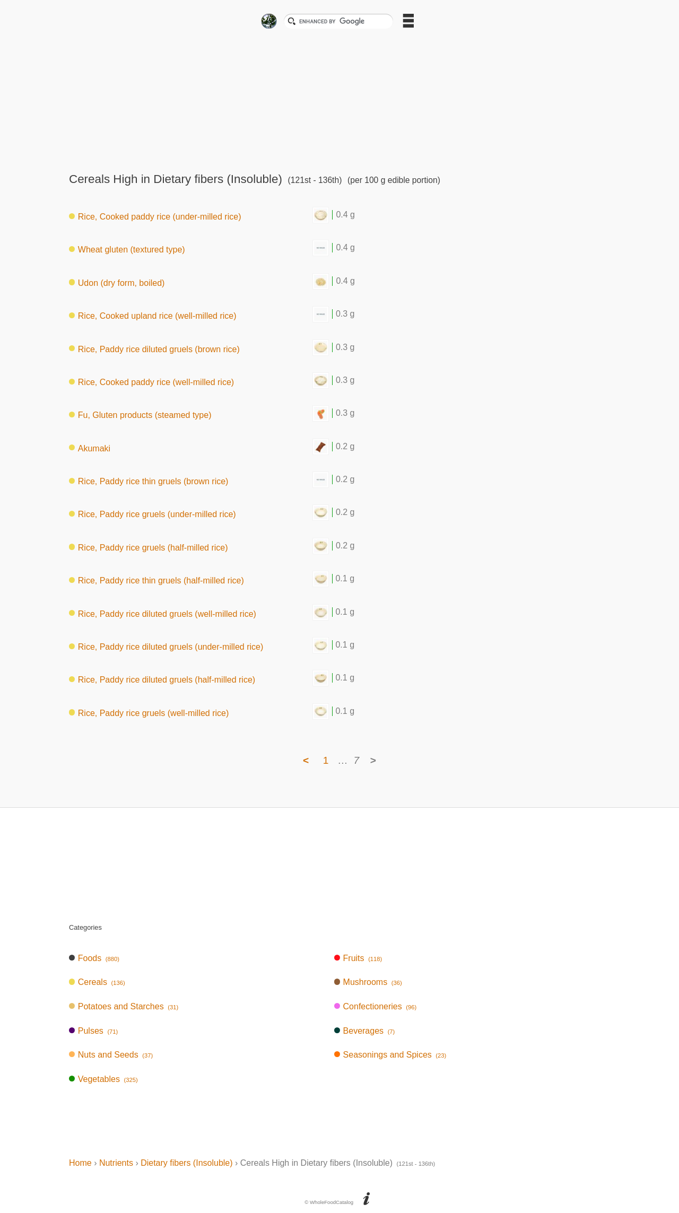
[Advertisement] (339, 97)
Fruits (358, 958)
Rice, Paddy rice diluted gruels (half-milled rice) (162, 679)
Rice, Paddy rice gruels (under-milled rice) (152, 514)
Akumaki (89, 447)
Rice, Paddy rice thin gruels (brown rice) (148, 481)
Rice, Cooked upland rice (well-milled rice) (153, 315)
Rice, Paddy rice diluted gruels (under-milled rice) (166, 646)
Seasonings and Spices (390, 1054)
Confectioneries (375, 1006)
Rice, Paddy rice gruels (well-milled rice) (149, 712)
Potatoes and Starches (123, 1006)
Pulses (93, 1030)
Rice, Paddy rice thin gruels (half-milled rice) (156, 580)
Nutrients (116, 1162)
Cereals (97, 982)
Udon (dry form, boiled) (116, 282)
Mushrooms (368, 982)
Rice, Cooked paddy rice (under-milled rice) (155, 216)
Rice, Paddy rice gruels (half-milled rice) (148, 547)
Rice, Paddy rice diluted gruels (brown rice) (154, 348)
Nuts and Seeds (111, 1054)
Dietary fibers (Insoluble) (186, 1162)
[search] (342, 21)
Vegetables (103, 1079)
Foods (94, 958)
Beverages (364, 1030)
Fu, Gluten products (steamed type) (140, 415)
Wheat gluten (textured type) (127, 249)
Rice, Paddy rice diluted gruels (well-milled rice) (162, 613)
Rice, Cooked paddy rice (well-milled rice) (151, 382)
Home (80, 1162)
